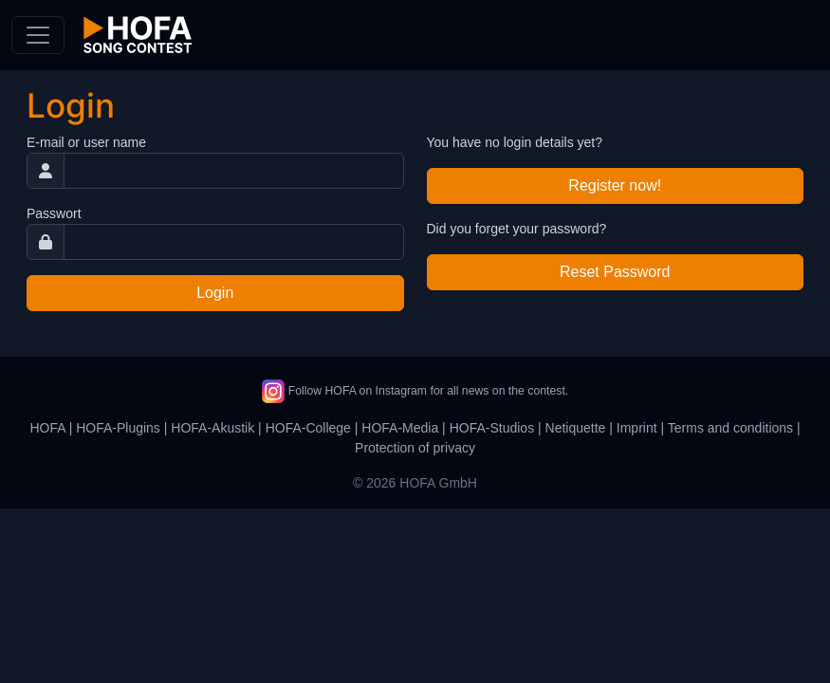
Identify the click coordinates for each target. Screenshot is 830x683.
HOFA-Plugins (118, 427)
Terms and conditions (730, 427)
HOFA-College (308, 427)
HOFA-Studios (492, 427)
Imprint (637, 427)
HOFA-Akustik (212, 427)
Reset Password (615, 272)
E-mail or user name (86, 142)
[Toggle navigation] (38, 35)
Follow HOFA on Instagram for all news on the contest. (415, 390)
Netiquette (575, 427)
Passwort (54, 213)
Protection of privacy (415, 447)
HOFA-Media (399, 427)
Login (214, 293)
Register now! (614, 185)
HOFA (47, 427)
